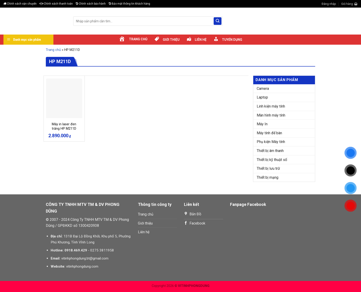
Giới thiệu (145, 223)
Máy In (262, 124)
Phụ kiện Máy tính (271, 142)
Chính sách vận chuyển (20, 3)
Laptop (262, 97)
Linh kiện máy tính (271, 106)
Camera (263, 88)
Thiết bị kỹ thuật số (272, 160)
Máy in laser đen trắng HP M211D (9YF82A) (64, 128)
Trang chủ (53, 50)
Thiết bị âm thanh (270, 151)
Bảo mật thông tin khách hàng (129, 3)
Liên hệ (143, 232)
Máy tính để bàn (269, 133)
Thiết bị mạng (267, 177)
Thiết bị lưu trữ (268, 168)
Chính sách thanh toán (56, 3)
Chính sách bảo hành (91, 3)
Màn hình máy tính (271, 115)
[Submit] (217, 21)
